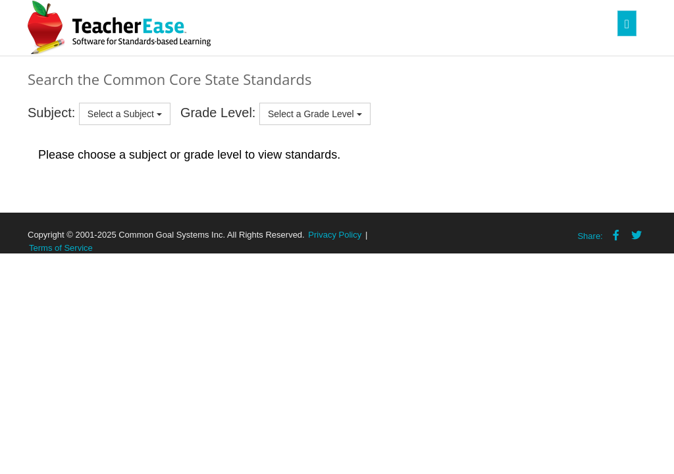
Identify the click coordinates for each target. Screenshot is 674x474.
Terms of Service (61, 248)
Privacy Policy (334, 235)
